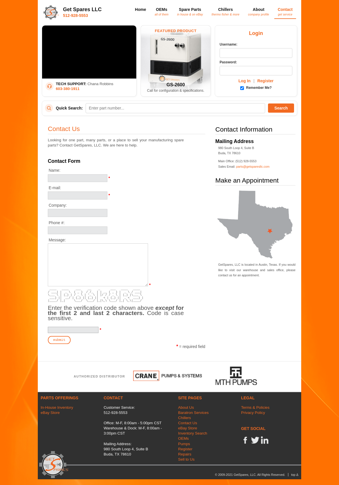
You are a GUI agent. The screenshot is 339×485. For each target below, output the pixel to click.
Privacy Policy (253, 412)
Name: (54, 170)
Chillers (225, 11)
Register (265, 81)
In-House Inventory (57, 407)
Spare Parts (190, 11)
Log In (245, 81)
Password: (228, 62)
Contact (285, 11)
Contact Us (187, 423)
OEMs (161, 11)
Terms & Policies (255, 407)
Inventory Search (192, 433)
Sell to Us (186, 459)
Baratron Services (193, 412)
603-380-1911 (68, 89)
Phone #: (57, 222)
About (258, 11)
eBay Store (50, 412)
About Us (186, 407)
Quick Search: (69, 108)
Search (281, 108)
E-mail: (55, 187)
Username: (228, 44)
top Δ (294, 474)
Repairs (184, 454)
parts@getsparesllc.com (253, 166)
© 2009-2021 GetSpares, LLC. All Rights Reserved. (250, 474)
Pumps (184, 444)
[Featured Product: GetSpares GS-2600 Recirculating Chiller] (176, 61)
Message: (57, 240)
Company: (58, 205)
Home (140, 9)
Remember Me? (256, 88)
